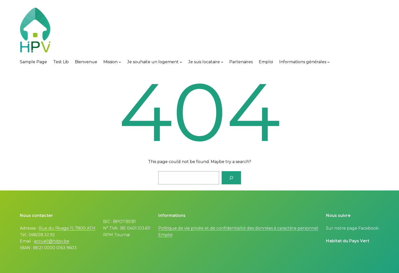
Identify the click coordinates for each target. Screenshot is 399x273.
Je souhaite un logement (153, 61)
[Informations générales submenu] (328, 62)
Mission (110, 61)
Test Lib (61, 61)
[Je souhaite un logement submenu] (181, 62)
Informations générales (302, 61)
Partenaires (241, 61)
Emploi (266, 61)
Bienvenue (86, 61)
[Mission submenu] (120, 62)
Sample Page (33, 61)
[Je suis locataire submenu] (222, 62)
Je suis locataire (204, 61)
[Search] (231, 177)
